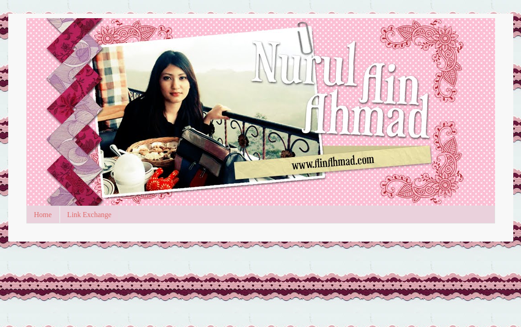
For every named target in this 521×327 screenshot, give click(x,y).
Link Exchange (89, 214)
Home (43, 214)
